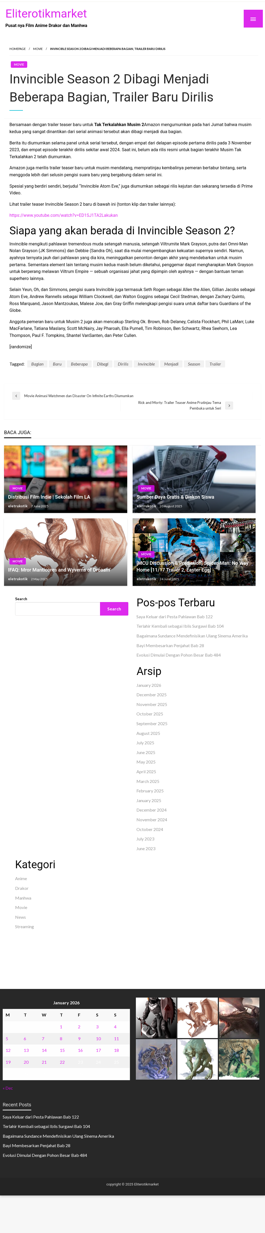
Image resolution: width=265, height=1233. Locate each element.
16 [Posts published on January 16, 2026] (80, 1050)
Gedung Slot (27, 667)
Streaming (24, 926)
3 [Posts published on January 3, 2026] (97, 1026)
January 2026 (148, 685)
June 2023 (145, 848)
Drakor (22, 888)
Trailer (215, 363)
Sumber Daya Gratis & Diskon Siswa (175, 497)
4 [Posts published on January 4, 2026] (115, 1026)
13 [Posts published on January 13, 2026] (26, 1050)
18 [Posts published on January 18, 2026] (116, 1050)
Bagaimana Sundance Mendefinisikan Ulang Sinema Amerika (192, 635)
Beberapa (79, 363)
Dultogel (41, 687)
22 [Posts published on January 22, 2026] (62, 1062)
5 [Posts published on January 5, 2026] (7, 1038)
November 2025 (151, 704)
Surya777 (24, 966)
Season (194, 363)
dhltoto (22, 938)
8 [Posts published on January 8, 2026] (61, 1038)
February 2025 (150, 790)
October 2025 (149, 713)
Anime (21, 878)
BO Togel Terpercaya (49, 938)
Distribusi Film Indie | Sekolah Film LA (49, 497)
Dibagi (102, 363)
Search (21, 598)
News (20, 917)
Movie (38, 48)
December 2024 (151, 809)
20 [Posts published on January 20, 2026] (26, 1062)
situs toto (24, 687)
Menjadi (171, 363)
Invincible (146, 363)
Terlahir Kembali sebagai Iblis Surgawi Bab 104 (180, 626)
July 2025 (145, 742)
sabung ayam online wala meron (44, 959)
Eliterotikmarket (46, 14)
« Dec (8, 1087)
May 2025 (146, 761)
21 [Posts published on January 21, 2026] (44, 1062)
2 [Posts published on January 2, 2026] (79, 1026)
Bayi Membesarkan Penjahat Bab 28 (170, 645)
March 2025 (147, 781)
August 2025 (148, 733)
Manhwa (23, 897)
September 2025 (151, 723)
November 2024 (151, 819)
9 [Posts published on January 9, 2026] (79, 1038)
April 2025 (146, 771)
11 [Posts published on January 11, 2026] (116, 1038)
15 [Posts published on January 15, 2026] (62, 1050)
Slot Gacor (25, 681)
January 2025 (148, 800)
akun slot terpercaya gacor (95, 938)
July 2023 (145, 838)
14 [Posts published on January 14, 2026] (44, 1050)
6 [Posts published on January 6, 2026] (25, 1038)
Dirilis (123, 363)
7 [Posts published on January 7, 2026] (43, 1038)
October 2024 (149, 829)
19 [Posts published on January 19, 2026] (8, 1062)
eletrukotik (18, 506)
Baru (57, 363)
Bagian (37, 363)
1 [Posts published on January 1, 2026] (61, 1026)
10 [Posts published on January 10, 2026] (98, 1038)
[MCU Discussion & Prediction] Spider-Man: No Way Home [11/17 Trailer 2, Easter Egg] (193, 566)
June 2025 (145, 752)
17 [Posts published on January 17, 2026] (98, 1050)
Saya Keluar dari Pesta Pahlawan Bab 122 (174, 616)
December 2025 (151, 694)
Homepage (17, 48)
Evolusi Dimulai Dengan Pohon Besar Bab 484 (178, 654)
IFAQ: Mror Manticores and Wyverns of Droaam (59, 570)
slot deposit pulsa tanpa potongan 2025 (83, 952)
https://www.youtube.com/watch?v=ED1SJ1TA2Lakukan (63, 215)
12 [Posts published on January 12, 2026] (8, 1050)
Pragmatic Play (29, 674)
